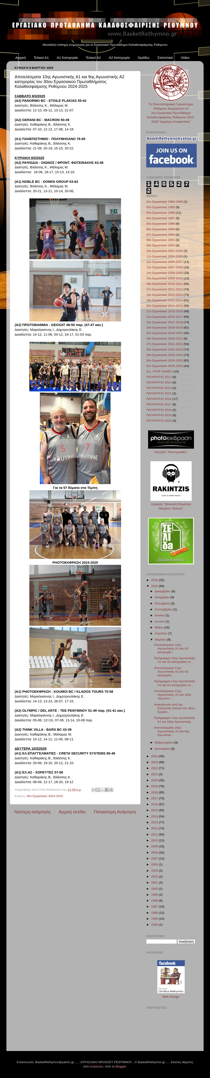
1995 (155, 918)
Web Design (171, 996)
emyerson (96, 1066)
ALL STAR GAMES (159, 371)
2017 (155, 798)
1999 (155, 894)
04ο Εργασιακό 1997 (160, 218)
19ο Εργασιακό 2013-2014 (164, 300)
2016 (155, 804)
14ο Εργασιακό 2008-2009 (164, 273)
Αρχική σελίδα (72, 811)
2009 (155, 846)
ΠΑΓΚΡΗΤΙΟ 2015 (158, 393)
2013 (155, 822)
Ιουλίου (160, 615)
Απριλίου (161, 633)
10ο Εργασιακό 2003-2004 (164, 251)
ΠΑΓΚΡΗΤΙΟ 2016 (158, 399)
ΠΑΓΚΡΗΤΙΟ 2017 (158, 404)
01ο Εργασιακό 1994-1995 (164, 201)
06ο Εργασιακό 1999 (160, 229)
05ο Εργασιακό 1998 (160, 223)
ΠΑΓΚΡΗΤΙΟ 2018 (158, 410)
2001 (155, 882)
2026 (155, 580)
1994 (155, 924)
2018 (155, 792)
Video (185, 57)
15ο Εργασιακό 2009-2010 (164, 278)
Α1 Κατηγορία (67, 57)
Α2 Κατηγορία (119, 57)
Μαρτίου (161, 639)
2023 (155, 762)
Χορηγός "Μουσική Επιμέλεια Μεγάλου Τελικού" (171, 504)
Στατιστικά (165, 57)
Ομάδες (143, 57)
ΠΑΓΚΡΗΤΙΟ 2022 (158, 420)
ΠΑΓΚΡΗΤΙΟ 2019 (158, 415)
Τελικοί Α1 (41, 57)
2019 (155, 786)
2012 (155, 828)
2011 (155, 834)
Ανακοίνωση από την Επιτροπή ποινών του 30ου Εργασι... (174, 708)
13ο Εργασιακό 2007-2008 (164, 267)
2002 (155, 876)
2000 (155, 888)
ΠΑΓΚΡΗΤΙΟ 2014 (158, 388)
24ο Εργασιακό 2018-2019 (164, 327)
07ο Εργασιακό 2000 (160, 234)
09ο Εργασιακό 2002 (160, 245)
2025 (155, 586)
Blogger (121, 1066)
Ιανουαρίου (163, 748)
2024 (155, 756)
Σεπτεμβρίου (164, 609)
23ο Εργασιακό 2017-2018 (164, 322)
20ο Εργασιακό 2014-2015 (164, 305)
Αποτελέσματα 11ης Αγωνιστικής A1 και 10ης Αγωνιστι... (172, 694)
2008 (155, 852)
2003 (155, 870)
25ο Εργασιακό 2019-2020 (164, 333)
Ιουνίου (160, 621)
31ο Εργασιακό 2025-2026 (164, 366)
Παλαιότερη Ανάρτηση (115, 811)
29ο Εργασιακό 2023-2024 (164, 355)
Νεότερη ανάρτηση (32, 811)
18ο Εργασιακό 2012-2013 (164, 294)
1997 (155, 906)
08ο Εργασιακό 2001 (160, 240)
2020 (155, 780)
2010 (155, 840)
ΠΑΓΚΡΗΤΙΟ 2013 (158, 382)
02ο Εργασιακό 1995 (160, 207)
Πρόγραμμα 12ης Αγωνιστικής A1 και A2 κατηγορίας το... (174, 659)
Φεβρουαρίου (164, 742)
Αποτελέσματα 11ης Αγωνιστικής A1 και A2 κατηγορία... (171, 671)
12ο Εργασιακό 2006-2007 (164, 262)
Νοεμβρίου (162, 597)
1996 (155, 912)
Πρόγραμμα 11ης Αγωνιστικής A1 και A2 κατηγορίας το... (174, 683)
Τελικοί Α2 (93, 57)
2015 (155, 810)
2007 (155, 858)
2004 (155, 864)
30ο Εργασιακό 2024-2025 (45, 796)
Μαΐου (159, 627)
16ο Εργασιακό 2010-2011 (164, 284)
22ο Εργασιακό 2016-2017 (164, 316)
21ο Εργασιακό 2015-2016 (164, 311)
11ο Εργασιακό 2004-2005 (164, 256)
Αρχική (20, 57)
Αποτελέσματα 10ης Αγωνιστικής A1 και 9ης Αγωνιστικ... (172, 731)
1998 (155, 900)
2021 (155, 774)
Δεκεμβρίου (163, 591)
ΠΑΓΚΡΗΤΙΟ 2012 (158, 377)
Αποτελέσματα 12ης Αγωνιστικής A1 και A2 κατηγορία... (171, 648)
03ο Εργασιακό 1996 (160, 212)
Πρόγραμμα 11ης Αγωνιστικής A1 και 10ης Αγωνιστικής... (174, 719)
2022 (155, 768)
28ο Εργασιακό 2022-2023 (164, 349)
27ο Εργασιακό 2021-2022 (164, 344)
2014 (155, 816)
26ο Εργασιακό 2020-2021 (164, 338)
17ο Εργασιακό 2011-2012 (164, 289)
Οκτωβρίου (163, 603)
